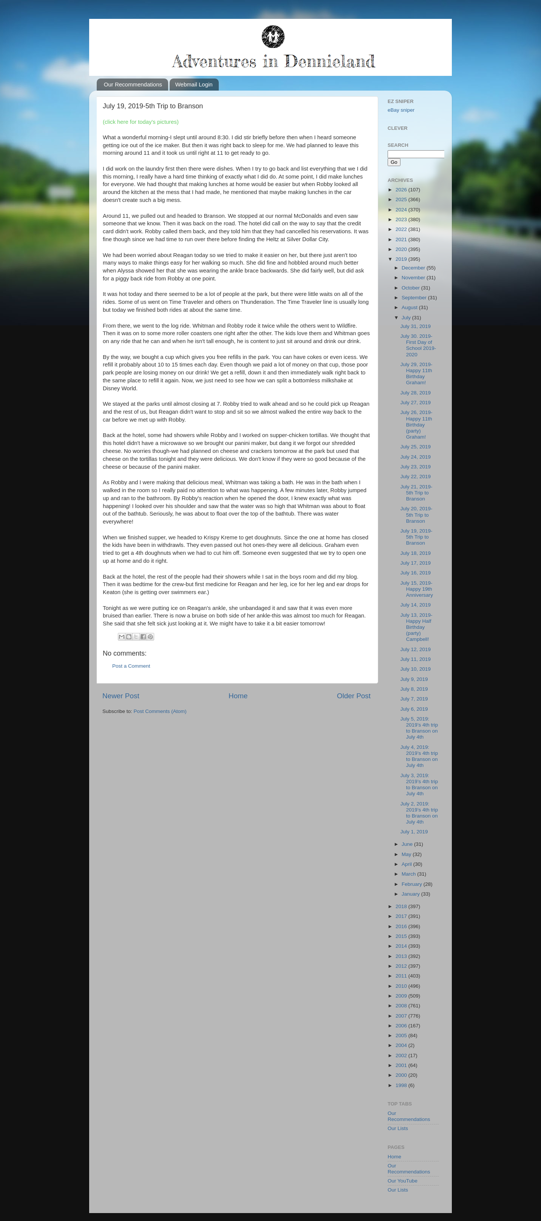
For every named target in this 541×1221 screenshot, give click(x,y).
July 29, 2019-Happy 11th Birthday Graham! (416, 374)
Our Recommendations (133, 84)
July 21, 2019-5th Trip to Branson (416, 493)
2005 (402, 1035)
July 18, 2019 (415, 553)
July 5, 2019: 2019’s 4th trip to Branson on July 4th (419, 728)
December (414, 268)
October (411, 288)
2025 (402, 199)
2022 (402, 229)
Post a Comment (131, 666)
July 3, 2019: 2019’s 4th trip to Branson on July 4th (419, 785)
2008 (402, 1006)
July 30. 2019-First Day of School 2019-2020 (418, 345)
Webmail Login (194, 84)
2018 (402, 906)
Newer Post (120, 696)
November (414, 277)
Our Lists (398, 1128)
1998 (402, 1085)
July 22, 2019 (415, 476)
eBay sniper (401, 110)
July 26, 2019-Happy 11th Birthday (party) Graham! (416, 425)
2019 (402, 259)
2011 (402, 976)
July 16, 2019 (415, 573)
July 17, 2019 (415, 563)
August (410, 307)
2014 (402, 946)
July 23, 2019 (415, 467)
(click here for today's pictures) (141, 122)
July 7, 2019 (414, 699)
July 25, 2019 (415, 447)
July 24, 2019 (415, 457)
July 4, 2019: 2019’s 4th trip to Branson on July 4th (419, 756)
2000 (402, 1075)
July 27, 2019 (415, 402)
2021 (402, 239)
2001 (402, 1065)
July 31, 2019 (415, 326)
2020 (402, 249)
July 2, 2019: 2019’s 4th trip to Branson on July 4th (419, 813)
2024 (402, 209)
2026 (402, 189)
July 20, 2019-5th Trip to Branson (416, 515)
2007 (402, 1016)
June (408, 844)
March (409, 874)
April (407, 864)
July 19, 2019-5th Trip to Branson (416, 537)
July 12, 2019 (415, 649)
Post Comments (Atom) (160, 711)
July (407, 317)
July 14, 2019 (415, 605)
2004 (402, 1045)
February (413, 884)
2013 (402, 956)
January (411, 894)
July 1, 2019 (414, 832)
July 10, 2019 (415, 669)
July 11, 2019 (415, 659)
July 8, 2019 (414, 689)
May (407, 854)
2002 (402, 1055)
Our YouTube (402, 1181)
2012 (402, 966)
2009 (402, 996)
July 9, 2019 (414, 679)
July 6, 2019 (414, 709)
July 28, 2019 (415, 393)
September (415, 297)
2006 (402, 1026)
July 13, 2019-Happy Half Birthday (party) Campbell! (416, 627)
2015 (402, 936)
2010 (402, 986)
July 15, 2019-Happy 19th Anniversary (416, 589)
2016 (402, 926)
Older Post (354, 696)
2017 (402, 916)
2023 (402, 219)
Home (238, 696)
